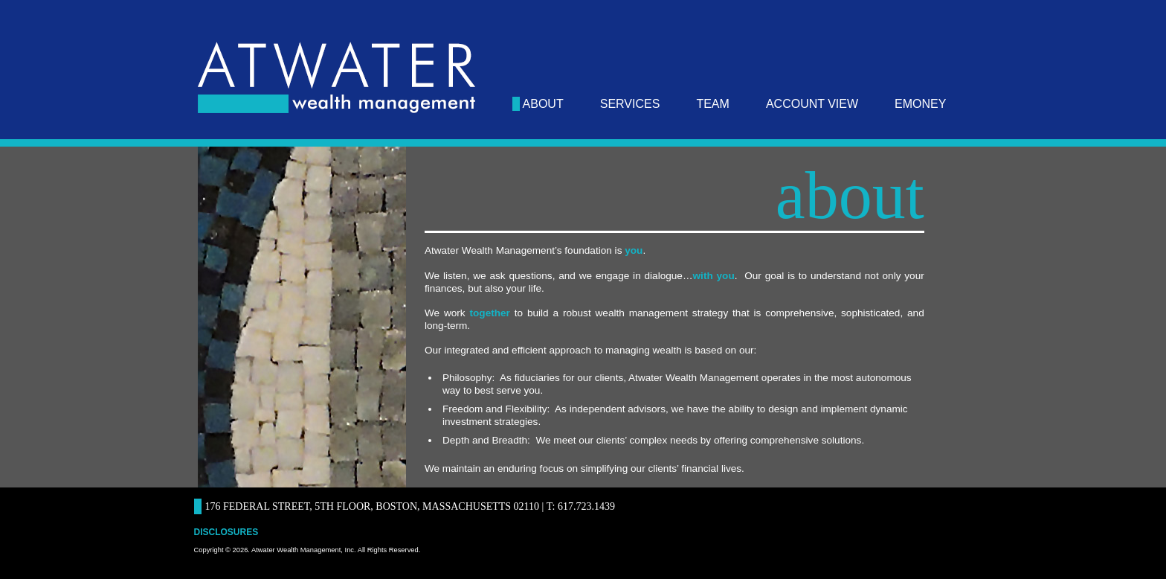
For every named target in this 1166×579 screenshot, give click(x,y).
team (712, 103)
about (543, 103)
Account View (812, 103)
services (630, 103)
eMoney (920, 103)
